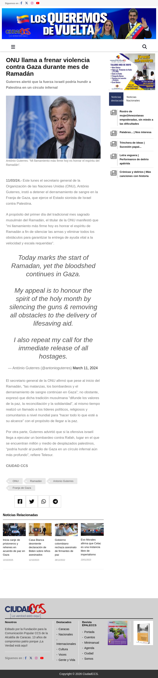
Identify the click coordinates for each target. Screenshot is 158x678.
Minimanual (91, 642)
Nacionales (66, 634)
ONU (16, 481)
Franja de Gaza (22, 487)
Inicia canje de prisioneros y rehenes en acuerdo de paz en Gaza (14, 547)
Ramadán (36, 481)
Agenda (89, 648)
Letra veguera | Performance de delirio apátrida (134, 159)
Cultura (63, 649)
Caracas (64, 629)
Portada (89, 632)
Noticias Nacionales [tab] (132, 99)
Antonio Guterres (63, 481)
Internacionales (66, 643)
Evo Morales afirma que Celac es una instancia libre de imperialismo (91, 547)
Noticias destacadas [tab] (117, 99)
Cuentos (89, 637)
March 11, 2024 (85, 368)
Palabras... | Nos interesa (135, 132)
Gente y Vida (67, 660)
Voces (62, 654)
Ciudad (88, 653)
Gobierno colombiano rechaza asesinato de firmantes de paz (66, 547)
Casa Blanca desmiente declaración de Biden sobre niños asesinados (39, 547)
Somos (88, 658)
